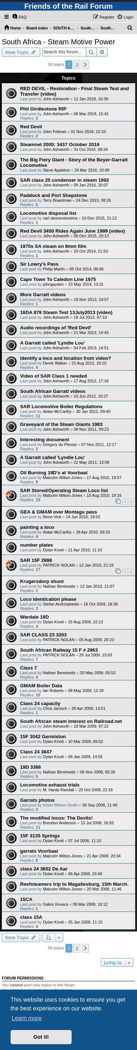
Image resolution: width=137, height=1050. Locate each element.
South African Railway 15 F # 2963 (59, 650)
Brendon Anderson (59, 823)
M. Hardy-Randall (58, 790)
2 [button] (77, 64)
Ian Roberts (53, 690)
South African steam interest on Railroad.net (71, 721)
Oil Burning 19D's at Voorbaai (54, 472)
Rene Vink (52, 517)
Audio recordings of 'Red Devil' (55, 327)
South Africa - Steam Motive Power (58, 42)
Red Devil (31, 126)
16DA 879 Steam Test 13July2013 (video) (66, 312)
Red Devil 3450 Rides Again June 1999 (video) (72, 231)
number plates (36, 545)
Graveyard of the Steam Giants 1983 (61, 424)
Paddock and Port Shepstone (53, 195)
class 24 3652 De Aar (44, 869)
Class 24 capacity (40, 703)
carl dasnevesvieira (60, 218)
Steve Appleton (56, 170)
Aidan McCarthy (57, 411)
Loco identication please (48, 599)
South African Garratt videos (52, 391)
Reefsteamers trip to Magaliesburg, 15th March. (74, 884)
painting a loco (37, 527)
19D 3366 (30, 767)
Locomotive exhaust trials (50, 785)
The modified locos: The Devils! (56, 818)
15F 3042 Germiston (43, 736)
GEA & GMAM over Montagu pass (58, 512)
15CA (26, 899)
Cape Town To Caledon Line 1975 (58, 279)
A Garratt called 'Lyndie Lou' (52, 343)
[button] (85, 64)
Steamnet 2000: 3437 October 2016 (59, 144)
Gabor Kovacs (55, 904)
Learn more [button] (27, 1018)
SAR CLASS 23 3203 (43, 634)
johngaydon (53, 284)
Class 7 (28, 668)
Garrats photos (37, 800)
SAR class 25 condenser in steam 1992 (64, 180)
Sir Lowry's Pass (39, 264)
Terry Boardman (57, 200)
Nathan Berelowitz (59, 586)
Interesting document (44, 439)
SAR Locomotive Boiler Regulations (61, 406)
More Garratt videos (43, 294)
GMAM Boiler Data (41, 685)
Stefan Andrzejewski (61, 604)
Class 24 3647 (36, 752)
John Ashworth (56, 99)
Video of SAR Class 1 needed (53, 376)
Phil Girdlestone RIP (43, 109)
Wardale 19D (34, 617)
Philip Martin (54, 269)
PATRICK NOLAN (59, 565)
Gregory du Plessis (60, 444)
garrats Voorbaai (39, 851)
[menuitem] (19, 17)
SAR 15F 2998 (36, 560)
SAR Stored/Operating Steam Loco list (64, 490)
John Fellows (54, 131)
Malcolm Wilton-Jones (62, 477)
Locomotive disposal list (48, 213)
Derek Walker (55, 363)
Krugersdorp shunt (42, 581)
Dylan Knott (53, 550)
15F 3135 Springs (40, 835)
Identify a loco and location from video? (65, 358)
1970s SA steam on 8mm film (53, 246)
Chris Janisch (55, 708)
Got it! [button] (41, 1037)
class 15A (31, 917)
